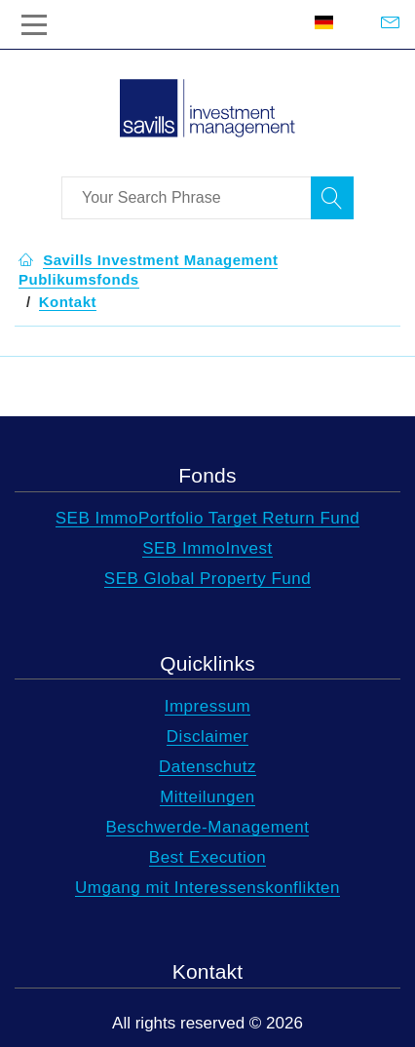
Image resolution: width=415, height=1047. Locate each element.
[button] (67, 302)
